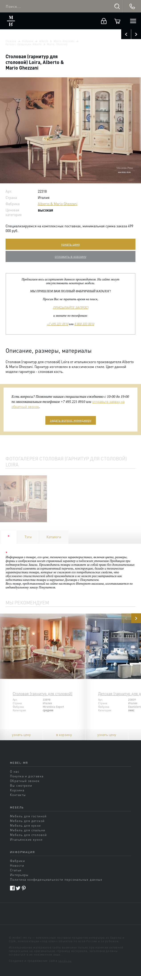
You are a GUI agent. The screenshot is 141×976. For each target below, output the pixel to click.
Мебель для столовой (28, 835)
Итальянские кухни (26, 839)
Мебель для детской (27, 821)
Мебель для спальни (27, 830)
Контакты (18, 795)
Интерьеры (19, 875)
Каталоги (53, 536)
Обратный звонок (25, 781)
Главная (11, 41)
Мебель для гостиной (28, 816)
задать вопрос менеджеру (70, 420)
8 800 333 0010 (84, 324)
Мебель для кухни (25, 825)
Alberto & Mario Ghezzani (57, 41)
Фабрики (27, 41)
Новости (17, 865)
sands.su (64, 960)
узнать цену (70, 244)
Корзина (17, 790)
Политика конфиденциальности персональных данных (56, 879)
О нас (14, 771)
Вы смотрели (21, 785)
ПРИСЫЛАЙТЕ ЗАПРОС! (70, 307)
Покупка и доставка (27, 776)
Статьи (16, 870)
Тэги (28, 536)
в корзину (64, 734)
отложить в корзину (70, 256)
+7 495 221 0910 (57, 324)
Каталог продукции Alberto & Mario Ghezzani (37, 44)
